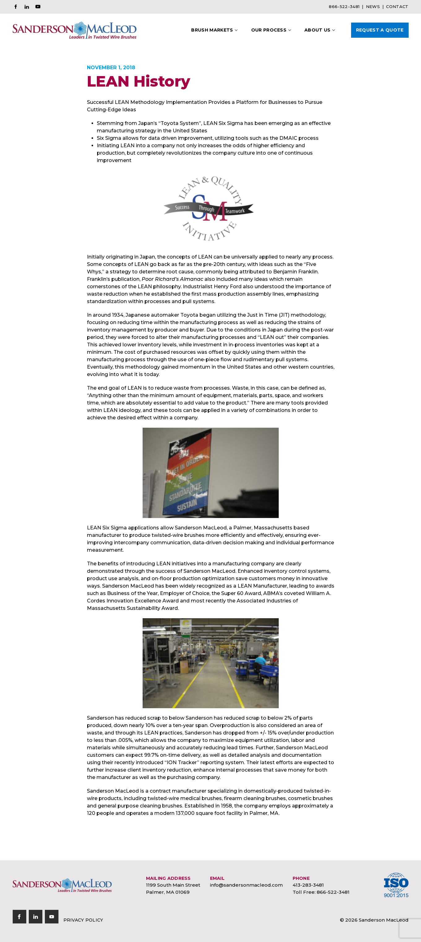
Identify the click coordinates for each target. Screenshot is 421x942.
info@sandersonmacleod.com (246, 885)
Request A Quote (380, 30)
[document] (210, 458)
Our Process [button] (269, 30)
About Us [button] (317, 30)
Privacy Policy (83, 920)
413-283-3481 (308, 885)
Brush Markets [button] (212, 30)
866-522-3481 (344, 6)
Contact (397, 6)
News (373, 6)
